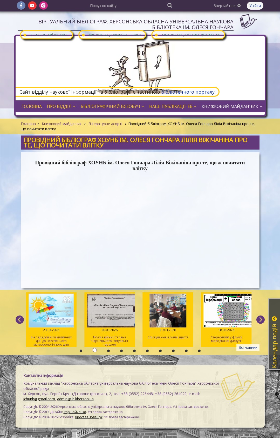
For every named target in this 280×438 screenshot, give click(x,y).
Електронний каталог (45, 34)
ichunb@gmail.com (39, 398)
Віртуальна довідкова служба (111, 34)
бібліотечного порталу (188, 92)
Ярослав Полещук (89, 417)
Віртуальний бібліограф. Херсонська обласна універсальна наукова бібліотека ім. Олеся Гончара (136, 24)
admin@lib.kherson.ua (75, 398)
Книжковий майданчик (62, 123)
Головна (28, 123)
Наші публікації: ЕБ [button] (172, 106)
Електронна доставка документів (187, 34)
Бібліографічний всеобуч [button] (112, 106)
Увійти (255, 5)
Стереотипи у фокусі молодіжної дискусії (226, 318)
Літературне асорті (105, 123)
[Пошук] (170, 5)
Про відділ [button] (61, 106)
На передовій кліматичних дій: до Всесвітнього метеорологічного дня (51, 320)
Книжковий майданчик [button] (232, 106)
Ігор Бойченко (75, 412)
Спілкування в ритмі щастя (167, 316)
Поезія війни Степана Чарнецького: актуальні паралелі (109, 320)
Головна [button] (32, 106)
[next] (260, 319)
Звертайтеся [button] (227, 5)
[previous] (20, 319)
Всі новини (247, 347)
